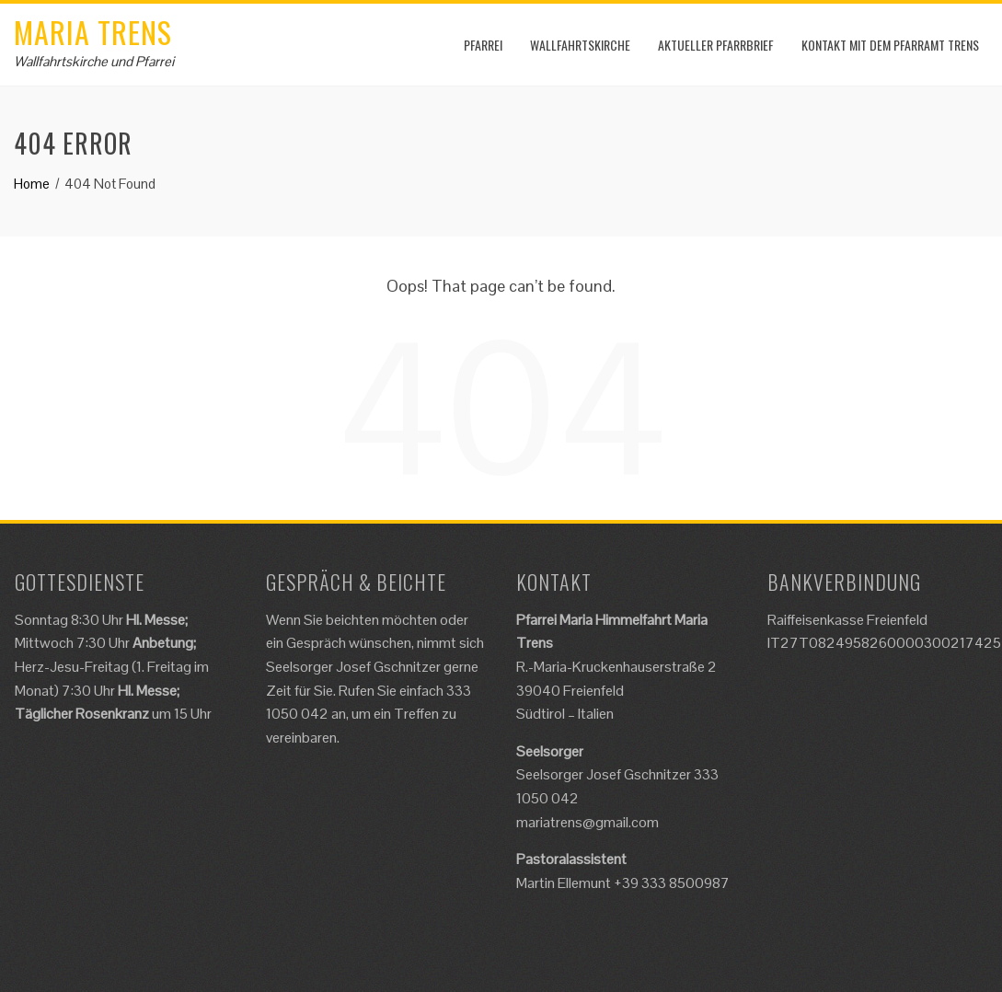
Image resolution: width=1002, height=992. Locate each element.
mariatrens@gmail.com (587, 822)
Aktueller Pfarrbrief (716, 44)
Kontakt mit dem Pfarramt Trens (890, 44)
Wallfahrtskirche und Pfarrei (94, 61)
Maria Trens (93, 31)
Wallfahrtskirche (580, 44)
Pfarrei (483, 44)
